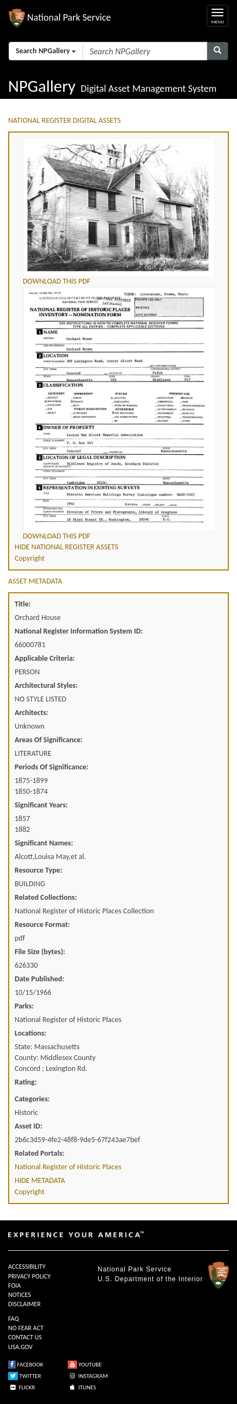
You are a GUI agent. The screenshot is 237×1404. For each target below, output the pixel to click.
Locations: (30, 1033)
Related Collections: (46, 897)
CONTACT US (25, 1337)
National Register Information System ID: (79, 631)
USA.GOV (20, 1347)
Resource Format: (42, 924)
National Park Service (134, 1269)
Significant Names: (44, 843)
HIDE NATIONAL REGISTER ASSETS (66, 546)
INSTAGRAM (88, 1376)
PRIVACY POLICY (29, 1276)
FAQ (13, 1318)
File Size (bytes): (40, 951)
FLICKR (21, 1387)
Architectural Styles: (46, 685)
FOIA (14, 1285)
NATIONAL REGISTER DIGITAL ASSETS (64, 120)
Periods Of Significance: (51, 767)
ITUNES (82, 1387)
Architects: (31, 712)
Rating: (26, 1082)
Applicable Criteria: (45, 658)
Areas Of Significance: (48, 739)
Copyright (29, 558)
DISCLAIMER (24, 1304)
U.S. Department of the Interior (150, 1279)
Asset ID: (28, 1126)
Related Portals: (40, 1153)
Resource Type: (38, 870)
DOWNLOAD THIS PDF (57, 281)
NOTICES (19, 1295)
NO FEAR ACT (25, 1328)
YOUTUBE (85, 1364)
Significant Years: (41, 805)
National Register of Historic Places (68, 1166)
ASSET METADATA (35, 581)
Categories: (32, 1099)
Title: (23, 604)
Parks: (24, 1006)
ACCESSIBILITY (27, 1266)
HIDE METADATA (40, 1180)
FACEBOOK (25, 1364)
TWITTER (24, 1376)
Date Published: (39, 978)
